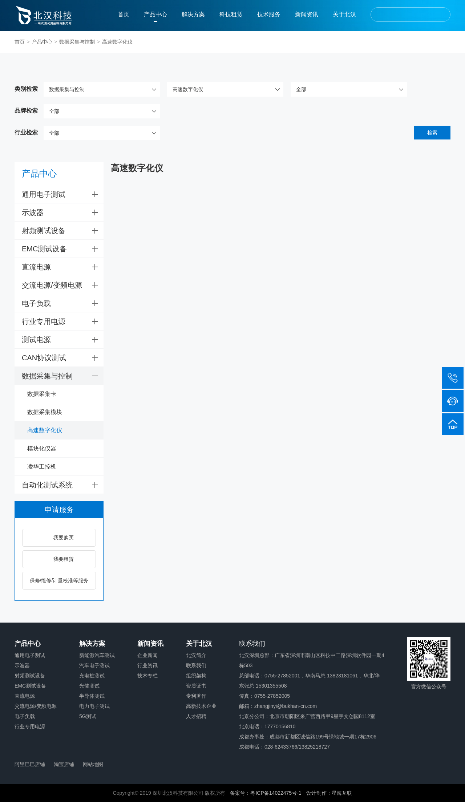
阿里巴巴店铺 (30, 764)
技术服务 (268, 14)
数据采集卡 (41, 394)
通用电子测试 (63, 194)
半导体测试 (92, 696)
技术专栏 (147, 676)
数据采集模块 (44, 412)
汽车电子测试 (94, 665)
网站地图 (93, 764)
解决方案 (193, 14)
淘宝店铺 (64, 764)
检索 (432, 132)
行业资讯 (147, 665)
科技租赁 (231, 14)
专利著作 (196, 696)
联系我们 (196, 665)
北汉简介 (196, 655)
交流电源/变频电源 (63, 285)
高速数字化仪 (117, 42)
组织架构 (196, 676)
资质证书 (196, 686)
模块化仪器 (41, 448)
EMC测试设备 (63, 249)
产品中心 (155, 14)
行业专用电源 (63, 321)
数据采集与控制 (77, 42)
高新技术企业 (201, 706)
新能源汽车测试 (97, 655)
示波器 (63, 212)
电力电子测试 (94, 706)
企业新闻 (147, 655)
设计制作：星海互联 (329, 793)
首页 (123, 14)
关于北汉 (344, 14)
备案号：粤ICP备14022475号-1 (265, 793)
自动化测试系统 (63, 485)
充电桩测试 (92, 676)
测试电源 (63, 340)
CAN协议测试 (63, 358)
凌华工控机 (41, 466)
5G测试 (87, 716)
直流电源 (63, 267)
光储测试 (89, 686)
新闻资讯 (306, 14)
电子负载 (63, 303)
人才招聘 (196, 716)
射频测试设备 (63, 231)
